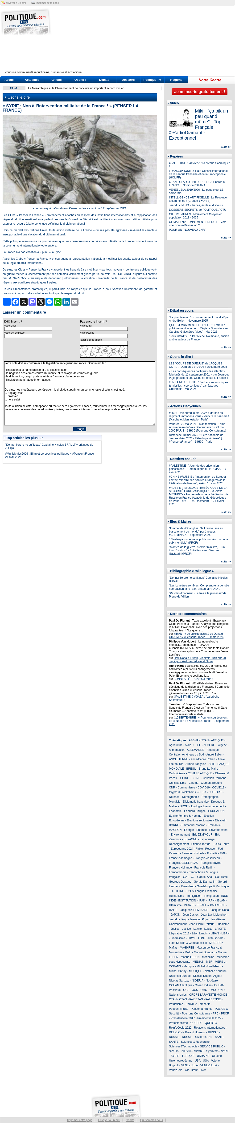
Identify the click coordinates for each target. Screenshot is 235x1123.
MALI (188, 952)
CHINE (184, 778)
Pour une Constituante (196, 1013)
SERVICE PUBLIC (211, 1046)
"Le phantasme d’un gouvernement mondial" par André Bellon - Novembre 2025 (199, 319)
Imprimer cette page (79, 1120)
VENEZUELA (189, 1065)
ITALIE (173, 910)
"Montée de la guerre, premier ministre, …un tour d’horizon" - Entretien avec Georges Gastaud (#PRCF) (197, 550)
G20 (185, 877)
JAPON (175, 914)
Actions (56, 79)
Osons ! (80, 79)
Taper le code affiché (91, 340)
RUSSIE (213, 1032)
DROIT (184, 806)
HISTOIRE (177, 891)
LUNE (202, 938)
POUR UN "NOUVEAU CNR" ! (188, 229)
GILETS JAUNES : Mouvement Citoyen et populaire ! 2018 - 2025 (195, 216)
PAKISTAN (196, 999)
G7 (193, 877)
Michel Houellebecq (209, 966)
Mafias (173, 947)
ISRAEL (189, 905)
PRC (216, 1013)
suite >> (226, 146)
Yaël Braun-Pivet (195, 1070)
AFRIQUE (217, 740)
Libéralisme (178, 938)
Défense (174, 797)
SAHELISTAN (204, 1037)
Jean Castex (190, 914)
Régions (176, 79)
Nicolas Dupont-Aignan (207, 976)
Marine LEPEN (190, 957)
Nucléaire (212, 980)
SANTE (219, 1037)
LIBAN (215, 933)
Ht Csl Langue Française (202, 891)
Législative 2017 (179, 933)
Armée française (196, 764)
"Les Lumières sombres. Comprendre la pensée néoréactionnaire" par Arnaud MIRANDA (199, 587)
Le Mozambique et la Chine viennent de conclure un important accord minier (76, 88)
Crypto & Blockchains (182, 792)
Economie (175, 811)
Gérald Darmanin (204, 881)
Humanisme (176, 895)
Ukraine (217, 1056)
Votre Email (10, 325)
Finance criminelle (193, 853)
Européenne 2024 (182, 848)
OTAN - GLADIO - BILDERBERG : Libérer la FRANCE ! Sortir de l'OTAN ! (197, 183)
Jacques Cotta (220, 910)
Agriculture (175, 745)
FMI (222, 853)
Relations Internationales (209, 1027)
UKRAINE (203, 1056)
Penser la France (201, 1008)
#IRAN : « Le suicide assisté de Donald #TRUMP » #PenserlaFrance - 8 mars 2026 (196, 635)
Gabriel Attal (204, 877)
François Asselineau (207, 858)
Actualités (32, 79)
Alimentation (177, 749)
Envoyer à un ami (109, 1120)
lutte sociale (215, 938)
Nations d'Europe (180, 976)
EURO (217, 844)
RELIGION (175, 1032)
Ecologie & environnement (207, 806)
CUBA (202, 792)
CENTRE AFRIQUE (200, 773)
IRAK (201, 900)
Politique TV (152, 79)
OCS (186, 990)
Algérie (222, 745)
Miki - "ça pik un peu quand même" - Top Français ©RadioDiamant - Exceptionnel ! (198, 124)
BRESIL (191, 768)
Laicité (208, 928)
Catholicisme (177, 773)
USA (197, 1060)
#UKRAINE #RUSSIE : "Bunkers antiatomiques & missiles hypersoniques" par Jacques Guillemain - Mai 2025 (198, 386)
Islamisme (175, 905)
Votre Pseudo (87, 332)
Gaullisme (221, 877)
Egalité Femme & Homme (185, 815)
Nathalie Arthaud (215, 971)
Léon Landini (200, 933)
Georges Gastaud (180, 881)
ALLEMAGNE (195, 749)
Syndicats (212, 1051)
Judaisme (223, 924)
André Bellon (214, 754)
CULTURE (215, 792)
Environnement (218, 830)
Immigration (194, 895)
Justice (175, 928)
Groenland (187, 886)
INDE (224, 895)
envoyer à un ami (16, 2)
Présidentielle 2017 (183, 1018)
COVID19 (204, 787)
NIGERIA (197, 980)
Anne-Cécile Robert (202, 759)
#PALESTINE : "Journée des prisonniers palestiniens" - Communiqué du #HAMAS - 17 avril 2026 (197, 469)
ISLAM (221, 900)
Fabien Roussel (205, 848)
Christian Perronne (214, 778)
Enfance (201, 830)
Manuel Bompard (204, 952)
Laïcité (197, 928)
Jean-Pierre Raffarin (201, 924)
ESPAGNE (190, 839)
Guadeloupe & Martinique (213, 886)
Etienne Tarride (200, 844)
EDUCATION (216, 811)
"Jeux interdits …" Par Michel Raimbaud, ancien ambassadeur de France (199, 338)
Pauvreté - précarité (198, 1004)
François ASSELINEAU (183, 862)
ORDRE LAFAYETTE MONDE (208, 994)
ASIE (211, 764)
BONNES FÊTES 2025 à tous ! (193, 679)
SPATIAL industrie (180, 1051)
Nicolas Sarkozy (179, 980)
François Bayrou (211, 862)
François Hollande (180, 867)
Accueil (9, 79)
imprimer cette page (47, 2)
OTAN (173, 999)
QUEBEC (196, 1023)
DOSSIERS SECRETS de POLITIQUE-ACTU (197, 209)
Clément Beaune (211, 782)
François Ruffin (203, 867)
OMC (203, 990)
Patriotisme (176, 1004)
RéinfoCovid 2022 (180, 1027)
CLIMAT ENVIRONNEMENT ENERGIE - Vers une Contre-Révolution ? (197, 223)
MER (209, 961)
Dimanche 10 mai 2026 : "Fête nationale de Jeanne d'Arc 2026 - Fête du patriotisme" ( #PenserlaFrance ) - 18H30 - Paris (196, 438)
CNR (172, 787)
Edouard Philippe (195, 811)
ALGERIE (209, 745)
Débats (104, 79)
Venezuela (175, 1070)
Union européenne (180, 1060)
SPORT (199, 1051)
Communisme (186, 787)
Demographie (190, 797)
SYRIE (225, 1051)
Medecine (208, 957)
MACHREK (216, 943)
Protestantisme (178, 1023)
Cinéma (193, 782)
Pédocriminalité (178, 1008)
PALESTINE (213, 999)
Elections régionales (199, 820)
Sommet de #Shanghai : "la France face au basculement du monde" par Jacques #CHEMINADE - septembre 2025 (196, 532)
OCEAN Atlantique (180, 985)
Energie (189, 830)
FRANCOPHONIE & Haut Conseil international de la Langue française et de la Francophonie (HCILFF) (198, 174)
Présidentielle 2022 (209, 1018)
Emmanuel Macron (193, 825)
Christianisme (177, 782)
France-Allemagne (180, 858)
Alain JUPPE (193, 745)
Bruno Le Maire (208, 768)
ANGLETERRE (178, 759)
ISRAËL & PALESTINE (211, 905)
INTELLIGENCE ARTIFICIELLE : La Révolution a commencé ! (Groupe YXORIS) (198, 199)
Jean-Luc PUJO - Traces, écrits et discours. (196, 205)
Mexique (188, 966)
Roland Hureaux (195, 1032)
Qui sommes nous (151, 1120)
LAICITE (220, 928)
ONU (213, 990)
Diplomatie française (196, 801)
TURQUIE (188, 1056)
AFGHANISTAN (199, 740)
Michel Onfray (177, 971)
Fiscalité (212, 853)
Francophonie (177, 872)
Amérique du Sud (193, 754)
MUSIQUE (195, 971)
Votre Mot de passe (14, 332)
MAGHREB (187, 947)
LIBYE (192, 938)
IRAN (211, 900)
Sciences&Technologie (183, 1046)
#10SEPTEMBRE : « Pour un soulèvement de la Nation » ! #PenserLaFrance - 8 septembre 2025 (199, 721)
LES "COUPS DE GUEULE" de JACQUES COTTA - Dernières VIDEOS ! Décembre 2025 (198, 365)
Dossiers (128, 79)
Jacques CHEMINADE (194, 910)
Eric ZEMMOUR (202, 834)
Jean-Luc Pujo (178, 919)
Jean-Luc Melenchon (214, 914)
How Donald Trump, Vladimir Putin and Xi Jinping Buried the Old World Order (197, 659)
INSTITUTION (187, 900)
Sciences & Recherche (195, 1041)
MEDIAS (198, 961)
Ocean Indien (203, 985)
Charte (130, 1120)
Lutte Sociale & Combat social (188, 943)
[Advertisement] (146, 41)
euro (226, 844)
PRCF (225, 1013)
